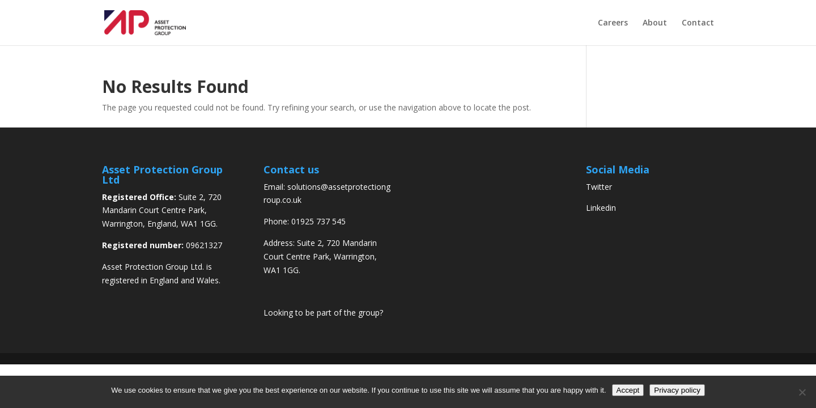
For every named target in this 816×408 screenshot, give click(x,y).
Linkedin (601, 207)
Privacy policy (677, 390)
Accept (628, 390)
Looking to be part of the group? (323, 312)
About (655, 23)
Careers (613, 23)
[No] (802, 392)
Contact (698, 23)
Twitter (599, 186)
